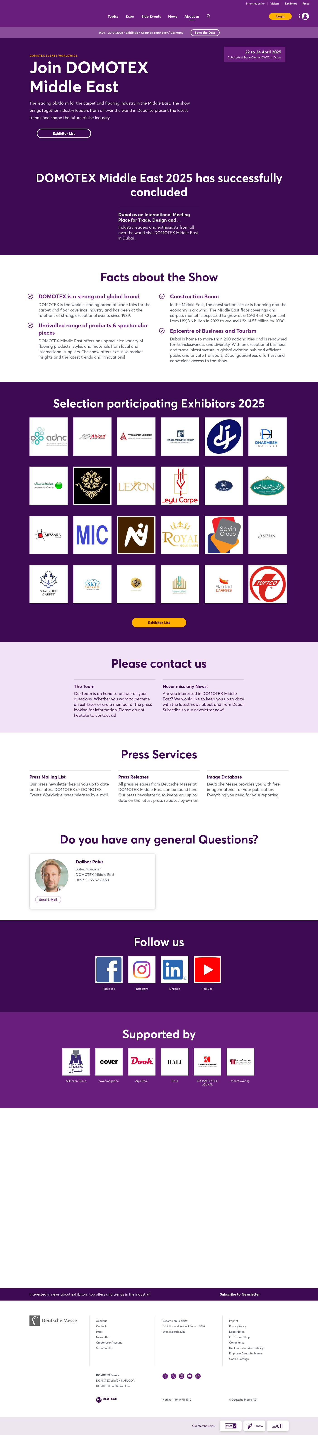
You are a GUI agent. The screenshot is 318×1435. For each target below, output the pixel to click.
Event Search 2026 (174, 1331)
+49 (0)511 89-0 (182, 1399)
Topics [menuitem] (113, 16)
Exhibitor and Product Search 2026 (184, 1326)
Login (280, 16)
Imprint (233, 1320)
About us (101, 1320)
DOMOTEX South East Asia (113, 1386)
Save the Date (205, 33)
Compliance (236, 1342)
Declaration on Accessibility (246, 1348)
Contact (101, 1326)
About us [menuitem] (191, 16)
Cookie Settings (239, 1359)
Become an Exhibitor (175, 1320)
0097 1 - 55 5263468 (92, 1059)
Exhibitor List (64, 151)
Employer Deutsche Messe (245, 1353)
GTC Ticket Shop (239, 1337)
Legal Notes (236, 1331)
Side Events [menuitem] (151, 16)
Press (306, 3)
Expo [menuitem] (130, 16)
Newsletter (102, 1337)
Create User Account (109, 1342)
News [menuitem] (172, 16)
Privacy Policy (237, 1326)
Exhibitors (291, 3)
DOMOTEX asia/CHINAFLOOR (115, 1380)
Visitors (274, 3)
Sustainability (104, 1348)
